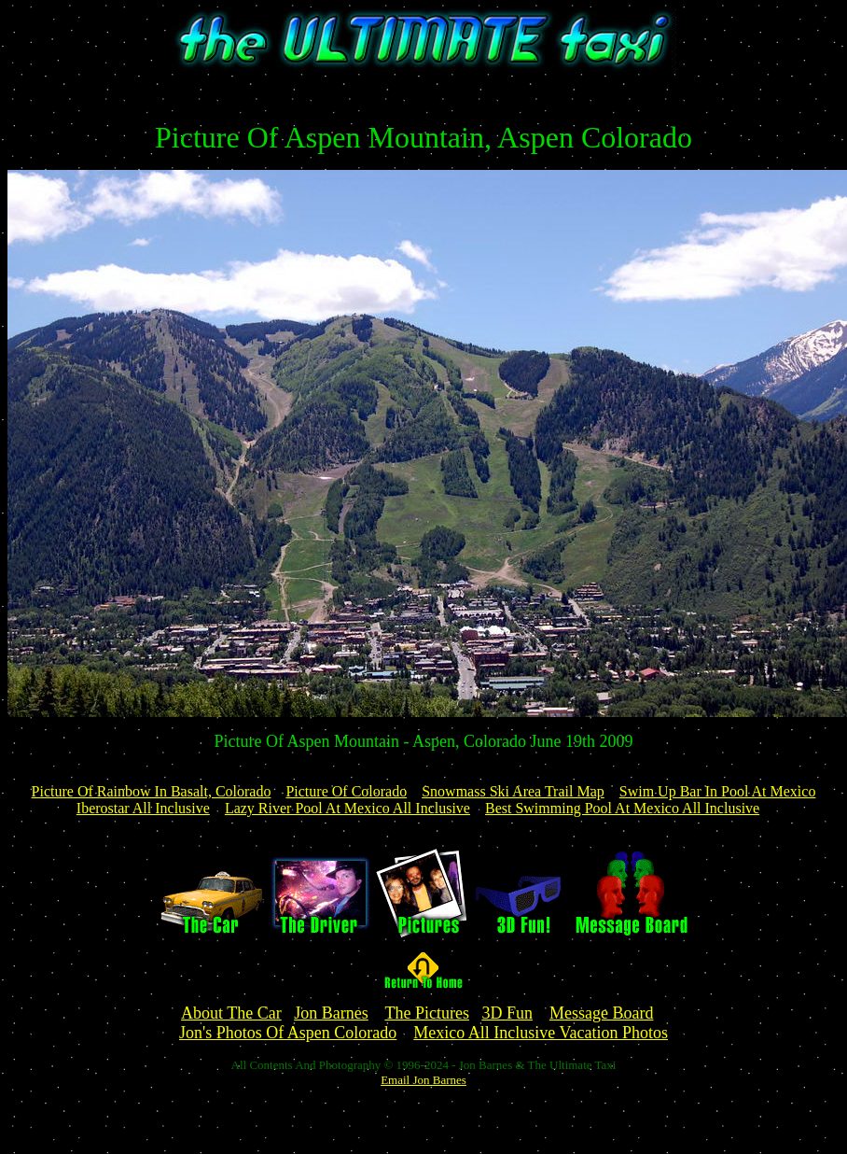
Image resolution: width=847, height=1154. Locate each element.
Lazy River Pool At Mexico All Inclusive (347, 808)
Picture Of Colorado (346, 791)
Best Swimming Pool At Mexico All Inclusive (622, 808)
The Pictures (426, 1013)
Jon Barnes (331, 1013)
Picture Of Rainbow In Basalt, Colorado (151, 791)
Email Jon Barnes (423, 1080)
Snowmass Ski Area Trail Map (513, 791)
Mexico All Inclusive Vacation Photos (540, 1032)
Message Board (601, 1013)
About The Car (231, 1013)
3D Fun (507, 1013)
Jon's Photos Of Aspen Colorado (287, 1032)
